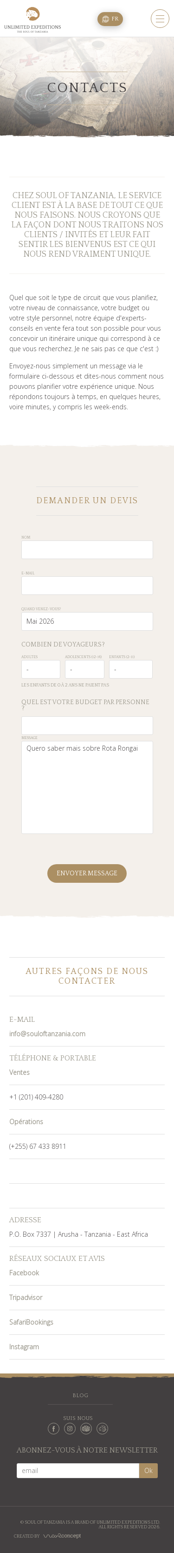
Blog (80, 1396)
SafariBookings (31, 1322)
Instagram (24, 1346)
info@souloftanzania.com (47, 1033)
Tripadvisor (25, 1297)
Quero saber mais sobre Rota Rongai (87, 787)
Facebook (24, 1272)
